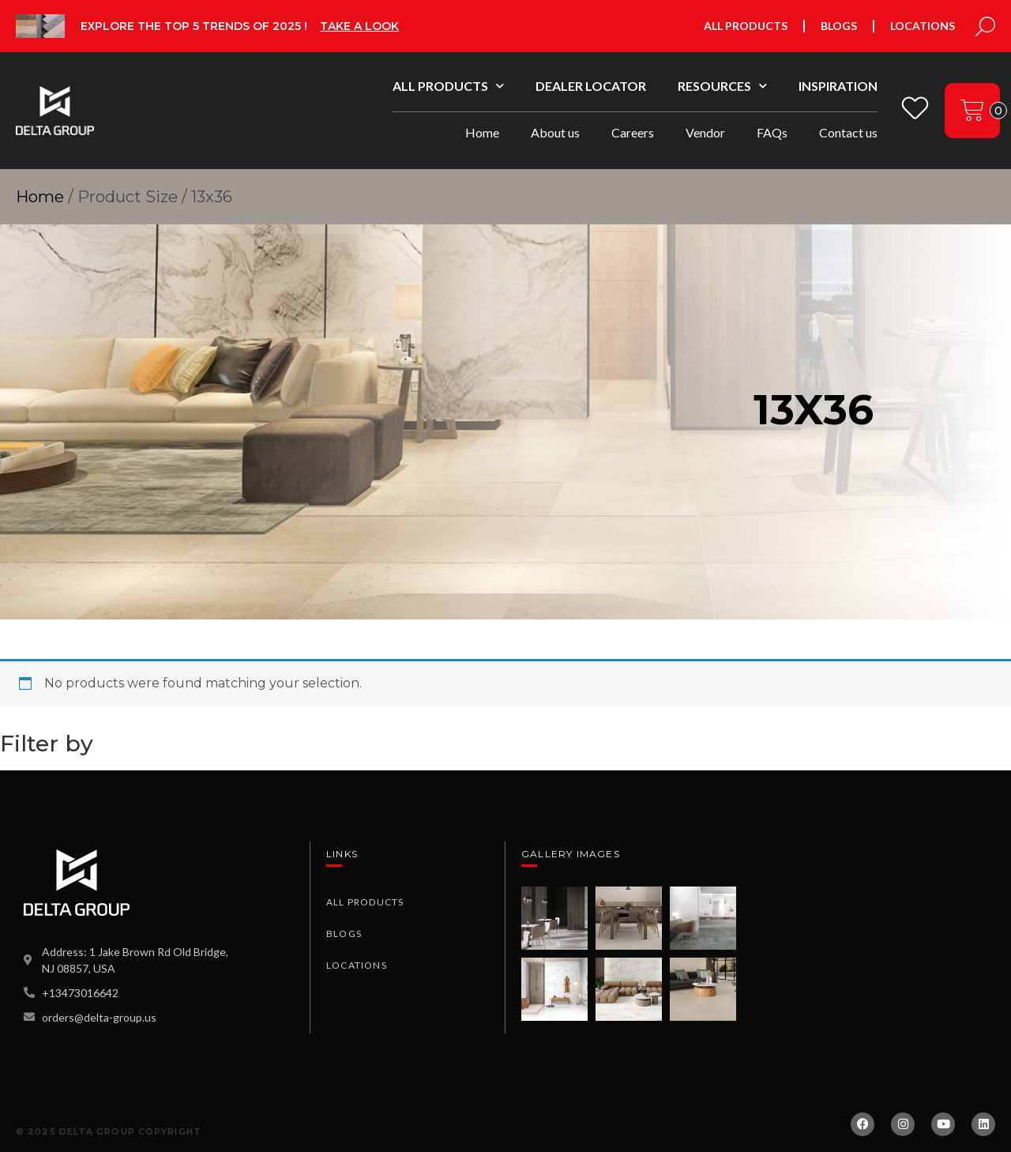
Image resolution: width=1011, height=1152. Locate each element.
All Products (745, 25)
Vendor (705, 132)
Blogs (839, 25)
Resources (722, 85)
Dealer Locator (591, 85)
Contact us (848, 132)
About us (555, 132)
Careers (632, 132)
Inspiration (838, 85)
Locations (922, 25)
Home (482, 132)
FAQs (772, 132)
